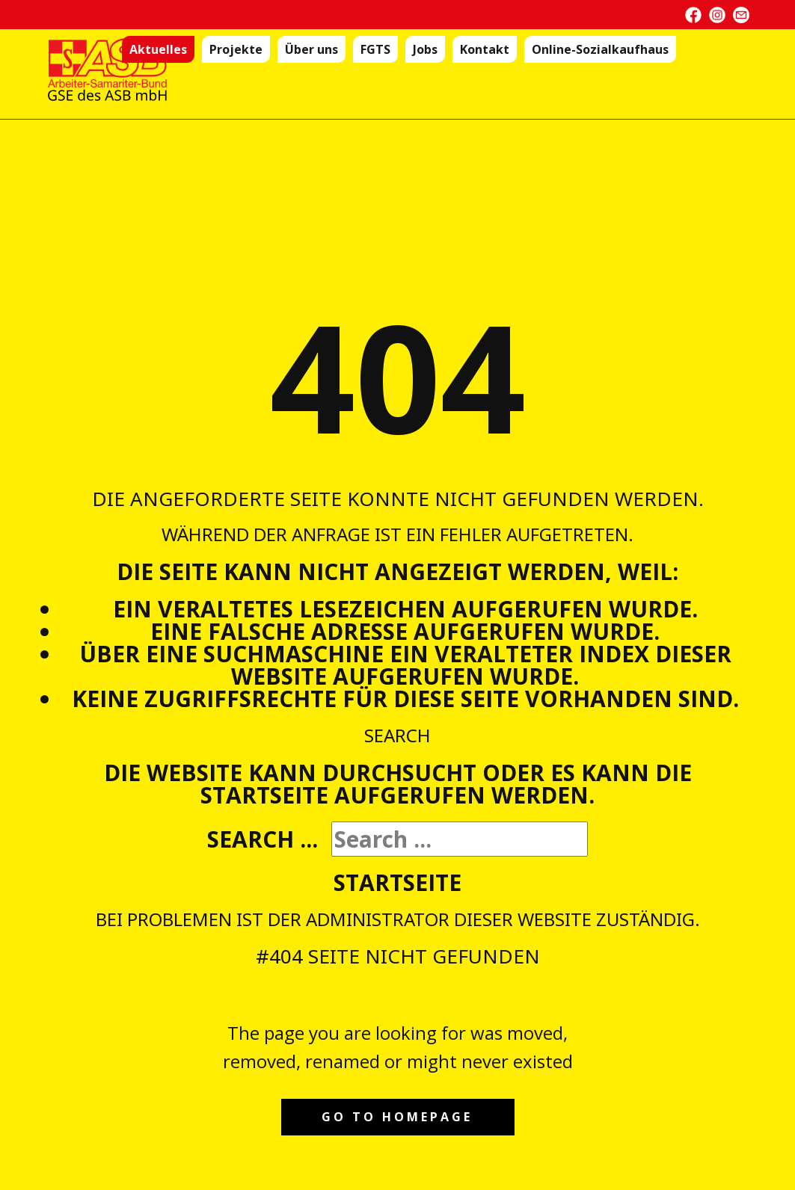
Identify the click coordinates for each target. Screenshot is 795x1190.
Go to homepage (397, 1117)
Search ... (262, 839)
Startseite (397, 882)
